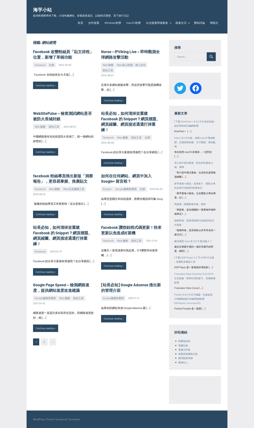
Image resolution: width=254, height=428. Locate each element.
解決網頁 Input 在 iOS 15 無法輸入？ (193, 241)
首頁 (80, 22)
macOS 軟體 (133, 22)
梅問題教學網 (185, 358)
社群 (51, 64)
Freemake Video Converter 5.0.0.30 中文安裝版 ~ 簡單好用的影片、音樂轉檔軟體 (194, 278)
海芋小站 (44, 9)
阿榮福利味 (184, 341)
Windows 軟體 (112, 22)
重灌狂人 (183, 362)
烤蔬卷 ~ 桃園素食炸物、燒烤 (190, 204)
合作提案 (93, 22)
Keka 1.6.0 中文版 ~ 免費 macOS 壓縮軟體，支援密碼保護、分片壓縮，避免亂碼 (195, 142)
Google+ (107, 189)
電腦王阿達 (184, 349)
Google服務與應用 (126, 189)
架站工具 (108, 70)
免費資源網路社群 (188, 353)
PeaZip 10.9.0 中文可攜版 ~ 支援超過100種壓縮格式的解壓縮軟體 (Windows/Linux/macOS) (193, 299)
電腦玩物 (183, 345)
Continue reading (45, 85)
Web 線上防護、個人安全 (131, 64)
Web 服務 (108, 64)
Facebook (40, 64)
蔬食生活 (182, 22)
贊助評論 (199, 22)
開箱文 (214, 22)
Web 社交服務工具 (73, 189)
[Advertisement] (200, 389)
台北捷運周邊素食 (158, 22)
